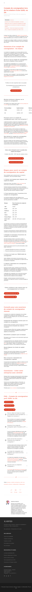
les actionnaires (12, 67)
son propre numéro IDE (18, 432)
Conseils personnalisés (11, 293)
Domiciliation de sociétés (9, 543)
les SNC (20, 460)
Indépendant (22, 484)
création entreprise (15, 482)
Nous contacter (9, 409)
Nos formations (7, 545)
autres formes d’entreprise (12, 459)
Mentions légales (17, 586)
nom (5, 343)
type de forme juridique (20, 242)
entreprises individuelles (12, 460)
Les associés (10, 469)
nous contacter (13, 387)
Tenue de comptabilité (8, 536)
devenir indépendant (14, 484)
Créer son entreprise (20, 14)
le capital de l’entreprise (15, 66)
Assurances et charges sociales (10, 562)
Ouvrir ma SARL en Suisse (16, 158)
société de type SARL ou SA (15, 70)
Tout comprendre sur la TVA (9, 559)
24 (20, 492)
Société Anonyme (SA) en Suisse (19, 133)
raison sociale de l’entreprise (10, 243)
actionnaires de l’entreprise (19, 469)
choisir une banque (21, 183)
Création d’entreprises (8, 538)
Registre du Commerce (8, 76)
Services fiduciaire (10, 296)
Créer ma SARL (9, 405)
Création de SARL (7, 541)
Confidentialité (24, 586)
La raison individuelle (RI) (9, 553)
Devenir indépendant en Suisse (10, 555)
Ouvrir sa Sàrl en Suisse (9, 557)
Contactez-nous (16, 90)
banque (8, 482)
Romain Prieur (7, 15)
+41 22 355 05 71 (12, 573)
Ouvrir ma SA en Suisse (16, 162)
